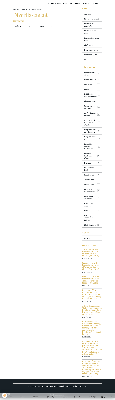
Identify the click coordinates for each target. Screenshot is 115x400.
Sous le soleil (92, 176)
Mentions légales (91, 55)
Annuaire (24, 9)
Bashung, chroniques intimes (92, 219)
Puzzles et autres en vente (90, 39)
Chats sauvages (92, 102)
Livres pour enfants (92, 19)
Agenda (76, 3)
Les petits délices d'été (92, 139)
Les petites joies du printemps (92, 132)
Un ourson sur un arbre (92, 108)
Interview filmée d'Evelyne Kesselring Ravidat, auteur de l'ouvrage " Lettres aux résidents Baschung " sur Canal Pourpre (91, 330)
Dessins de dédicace (92, 206)
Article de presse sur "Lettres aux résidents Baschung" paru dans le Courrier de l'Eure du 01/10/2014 (92, 312)
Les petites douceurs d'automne (92, 147)
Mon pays (92, 85)
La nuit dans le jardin (92, 170)
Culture (18, 26)
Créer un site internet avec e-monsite (41, 388)
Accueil (16, 9)
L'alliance (92, 212)
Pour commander (91, 50)
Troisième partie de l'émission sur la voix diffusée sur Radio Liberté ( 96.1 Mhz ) (91, 254)
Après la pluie (92, 181)
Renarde (92, 90)
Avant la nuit (92, 186)
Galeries (96, 3)
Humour (41, 26)
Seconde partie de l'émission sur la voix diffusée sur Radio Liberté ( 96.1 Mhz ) (91, 268)
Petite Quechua (92, 80)
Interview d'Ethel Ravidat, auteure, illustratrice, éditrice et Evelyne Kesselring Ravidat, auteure (91, 296)
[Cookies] (4, 395)
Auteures (87, 14)
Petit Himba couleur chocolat (92, 96)
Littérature (88, 45)
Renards (92, 164)
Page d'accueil (55, 3)
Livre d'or (67, 3)
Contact (86, 3)
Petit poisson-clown (92, 74)
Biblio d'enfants (92, 227)
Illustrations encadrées (89, 25)
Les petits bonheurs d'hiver (92, 157)
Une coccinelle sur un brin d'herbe (92, 123)
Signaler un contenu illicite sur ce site (73, 388)
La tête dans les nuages (92, 115)
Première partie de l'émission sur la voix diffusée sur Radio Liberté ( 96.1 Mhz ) (91, 282)
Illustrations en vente (90, 32)
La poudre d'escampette (92, 192)
